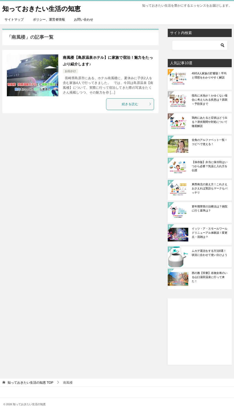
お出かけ (70, 71)
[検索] (199, 45)
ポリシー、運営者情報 (49, 19)
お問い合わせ (83, 19)
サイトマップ (14, 19)
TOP (30, 382)
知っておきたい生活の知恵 (44, 8)
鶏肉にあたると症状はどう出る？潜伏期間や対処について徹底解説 (209, 122)
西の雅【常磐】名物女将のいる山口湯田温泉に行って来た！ (209, 277)
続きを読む (137, 104)
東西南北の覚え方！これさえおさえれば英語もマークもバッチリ (209, 188)
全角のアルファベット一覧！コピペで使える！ (209, 142)
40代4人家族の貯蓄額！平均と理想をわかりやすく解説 (209, 75)
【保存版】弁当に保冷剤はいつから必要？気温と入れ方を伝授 (209, 166)
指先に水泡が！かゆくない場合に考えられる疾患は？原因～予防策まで (209, 99)
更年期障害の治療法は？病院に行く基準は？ (209, 208)
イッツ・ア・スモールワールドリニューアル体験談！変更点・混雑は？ (209, 232)
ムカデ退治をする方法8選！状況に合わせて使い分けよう (209, 253)
